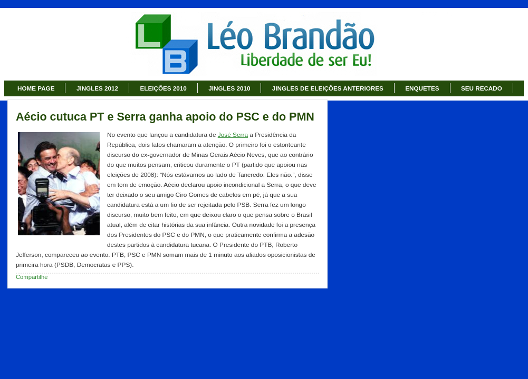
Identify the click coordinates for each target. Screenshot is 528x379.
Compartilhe (32, 277)
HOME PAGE (35, 88)
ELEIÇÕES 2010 (163, 88)
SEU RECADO (481, 88)
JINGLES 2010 (229, 88)
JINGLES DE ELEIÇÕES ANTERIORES (327, 88)
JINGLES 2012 (97, 88)
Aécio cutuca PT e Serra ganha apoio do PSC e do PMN (165, 117)
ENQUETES (422, 88)
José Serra (233, 134)
